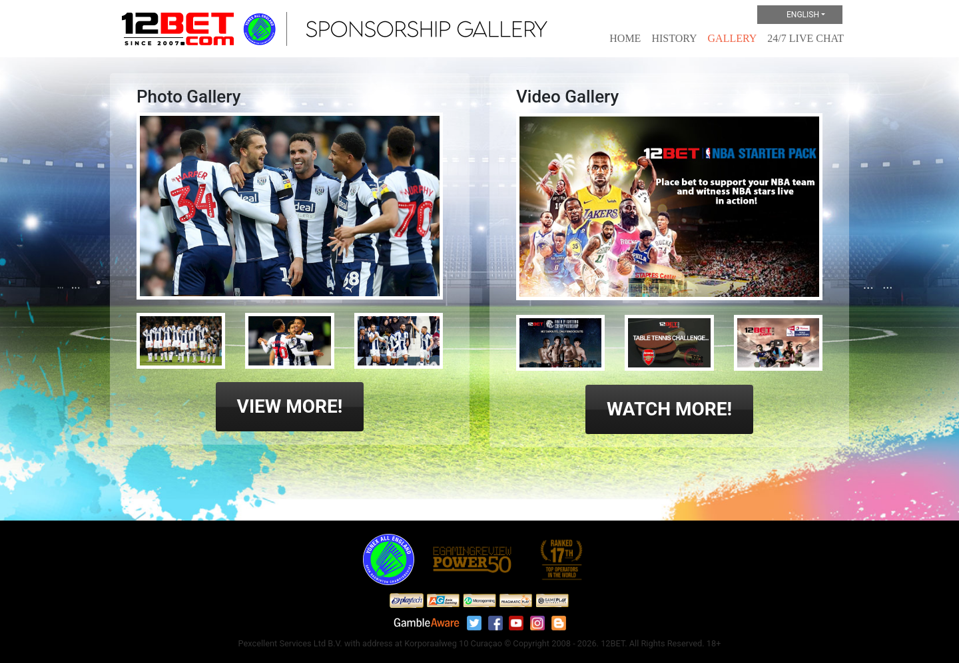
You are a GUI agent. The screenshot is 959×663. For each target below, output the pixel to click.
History (674, 38)
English (791, 15)
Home (625, 38)
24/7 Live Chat (805, 38)
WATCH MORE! (669, 409)
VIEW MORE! (290, 406)
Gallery (732, 38)
